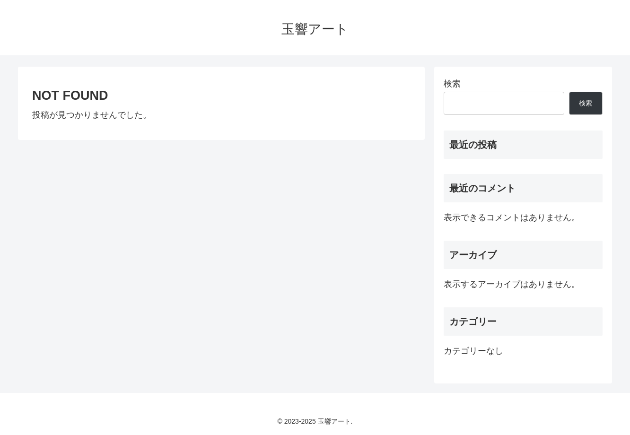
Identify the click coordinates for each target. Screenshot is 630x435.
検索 (452, 83)
